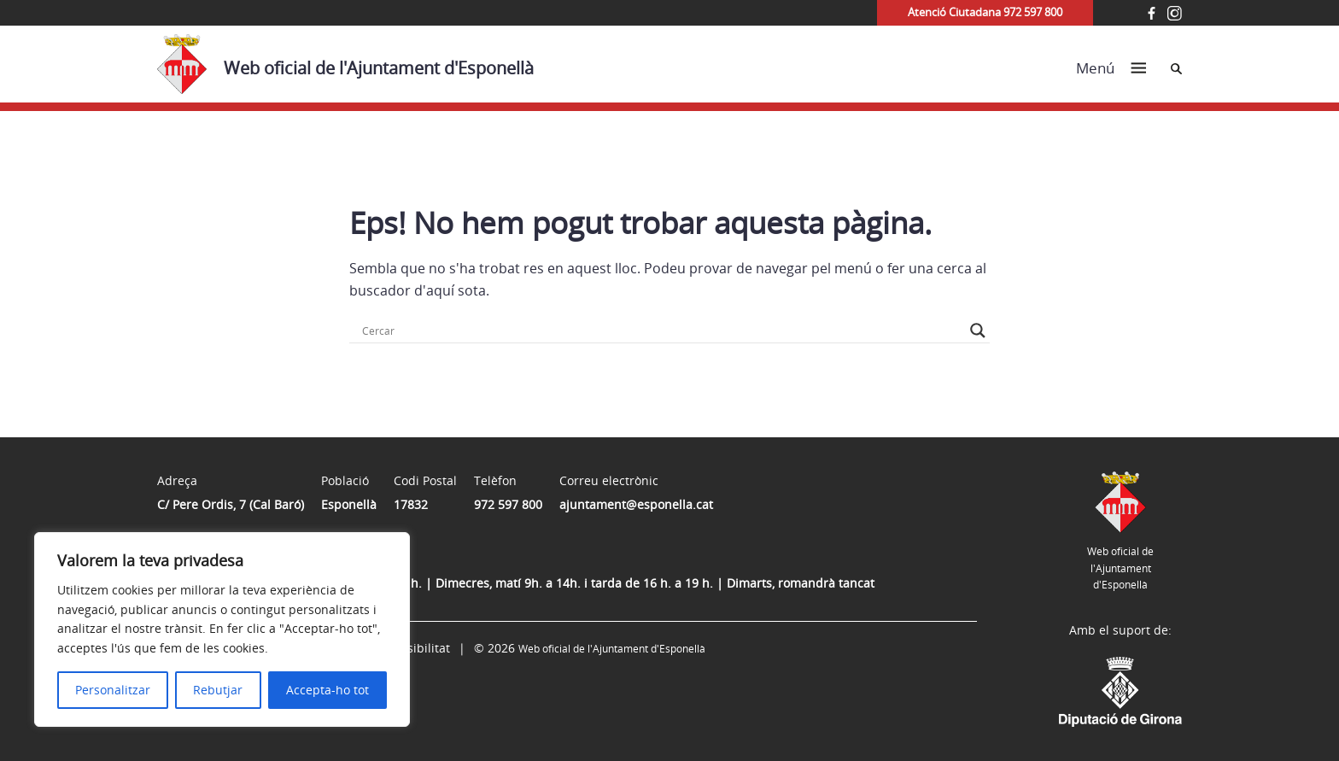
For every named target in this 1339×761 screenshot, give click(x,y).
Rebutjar (218, 690)
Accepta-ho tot (327, 690)
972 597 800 (508, 504)
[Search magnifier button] (978, 330)
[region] (222, 629)
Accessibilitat (412, 648)
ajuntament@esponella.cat (636, 504)
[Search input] (662, 330)
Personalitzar (112, 690)
